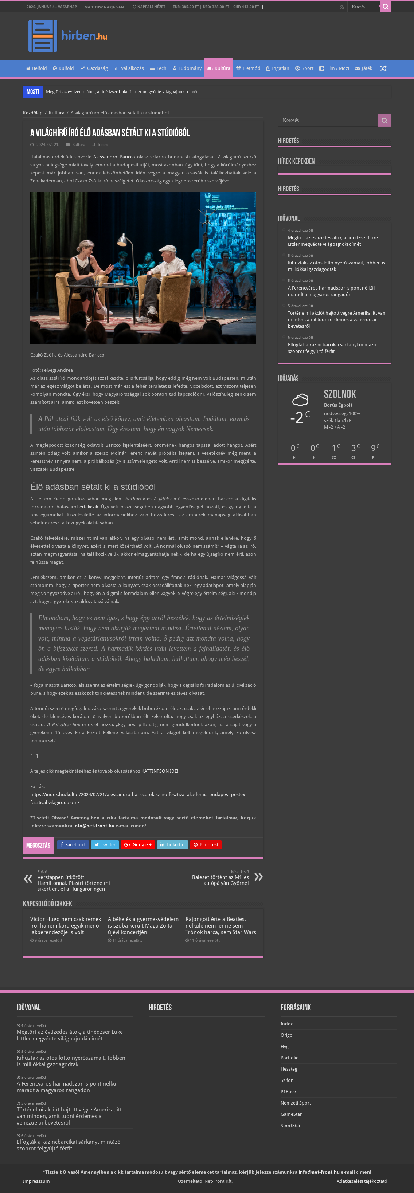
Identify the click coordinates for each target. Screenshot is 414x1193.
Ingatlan (277, 68)
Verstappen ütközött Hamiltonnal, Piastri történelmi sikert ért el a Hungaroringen (75, 881)
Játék (363, 68)
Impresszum (36, 1181)
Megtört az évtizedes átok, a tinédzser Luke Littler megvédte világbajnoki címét (122, 91)
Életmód (248, 68)
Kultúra (218, 68)
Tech (158, 68)
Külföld (63, 68)
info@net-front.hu (93, 825)
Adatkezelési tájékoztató (362, 1181)
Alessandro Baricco (114, 157)
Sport (304, 68)
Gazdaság (94, 68)
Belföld (36, 68)
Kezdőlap (33, 112)
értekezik (88, 506)
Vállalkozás (129, 68)
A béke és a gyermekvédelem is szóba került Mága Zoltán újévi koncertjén (143, 926)
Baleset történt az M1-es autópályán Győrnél (211, 878)
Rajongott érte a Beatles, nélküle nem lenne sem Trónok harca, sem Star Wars (220, 926)
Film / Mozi (334, 68)
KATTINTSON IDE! (160, 771)
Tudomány (187, 68)
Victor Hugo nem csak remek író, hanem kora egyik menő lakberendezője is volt (65, 926)
